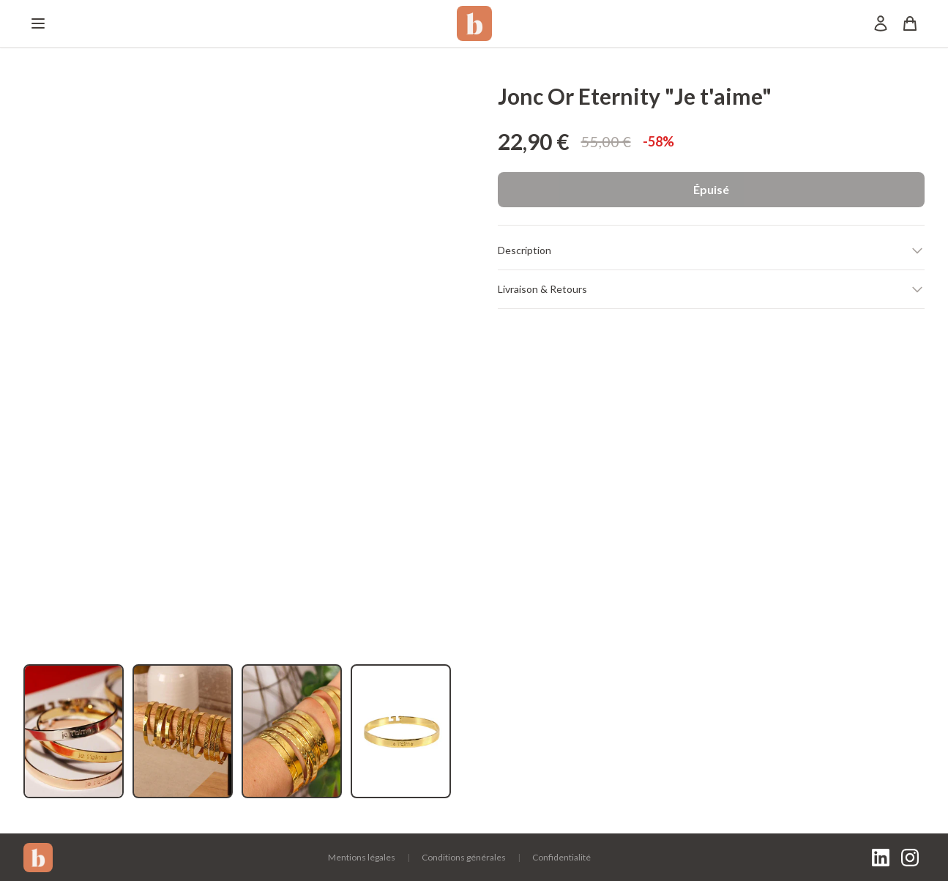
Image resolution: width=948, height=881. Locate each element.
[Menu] (38, 23)
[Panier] (910, 23)
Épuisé (711, 189)
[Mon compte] (880, 23)
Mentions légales (361, 857)
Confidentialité (561, 857)
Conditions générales (464, 857)
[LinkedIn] (880, 857)
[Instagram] (910, 857)
